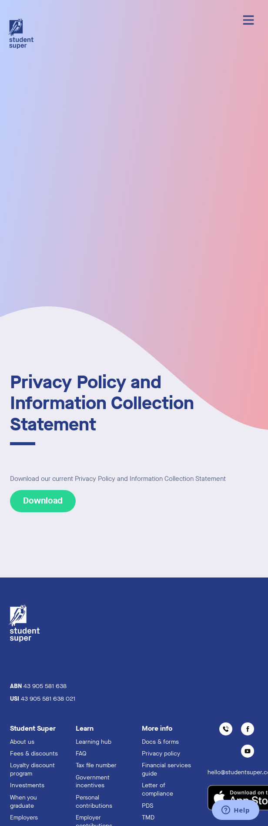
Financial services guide (166, 769)
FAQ (81, 753)
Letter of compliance (157, 789)
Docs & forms (160, 742)
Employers (24, 817)
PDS (147, 806)
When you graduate (23, 801)
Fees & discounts (34, 753)
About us (22, 742)
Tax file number (96, 765)
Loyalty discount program (32, 769)
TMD (148, 817)
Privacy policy (161, 753)
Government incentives (93, 781)
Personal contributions (94, 801)
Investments (27, 785)
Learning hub (93, 742)
